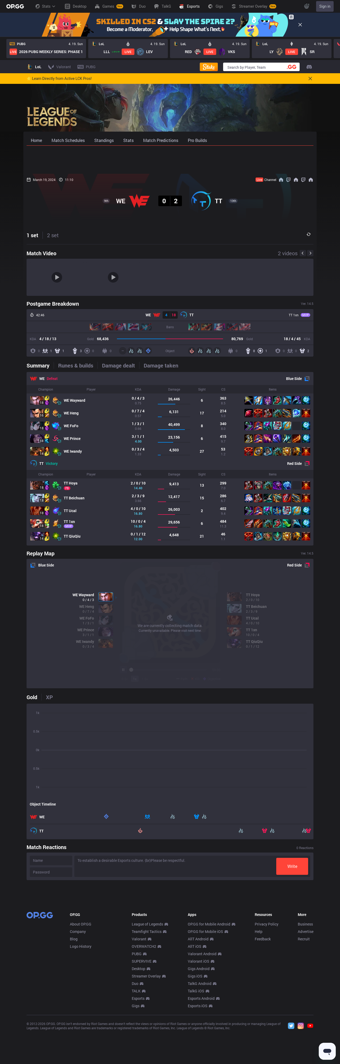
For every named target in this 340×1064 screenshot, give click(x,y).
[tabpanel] (170, 458)
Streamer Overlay (146, 1054)
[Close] (300, 24)
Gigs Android (199, 1047)
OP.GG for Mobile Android (209, 1002)
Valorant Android (202, 1032)
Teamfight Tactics (147, 1010)
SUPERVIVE (141, 1039)
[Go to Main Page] (15, 6)
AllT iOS (194, 1024)
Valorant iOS (198, 1039)
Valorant (139, 1017)
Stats (45, 6)
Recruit (304, 1017)
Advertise (305, 1010)
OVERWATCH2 (144, 1024)
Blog (74, 1017)
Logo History (80, 1024)
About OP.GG (80, 1002)
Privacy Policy (266, 1002)
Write (292, 866)
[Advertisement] (170, 160)
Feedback (263, 1017)
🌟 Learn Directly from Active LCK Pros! (59, 78)
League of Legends (147, 1002)
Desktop (138, 1047)
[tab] (40, 365)
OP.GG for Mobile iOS (205, 1010)
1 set (32, 235)
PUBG (137, 1032)
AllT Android (198, 1017)
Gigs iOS (195, 1054)
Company (78, 1010)
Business (305, 1002)
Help (258, 1010)
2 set (53, 235)
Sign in (324, 6)
